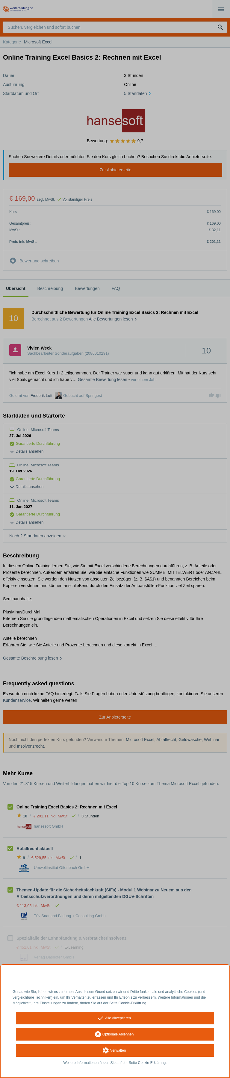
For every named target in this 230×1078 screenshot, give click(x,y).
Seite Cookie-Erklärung (127, 1003)
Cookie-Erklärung (152, 1063)
